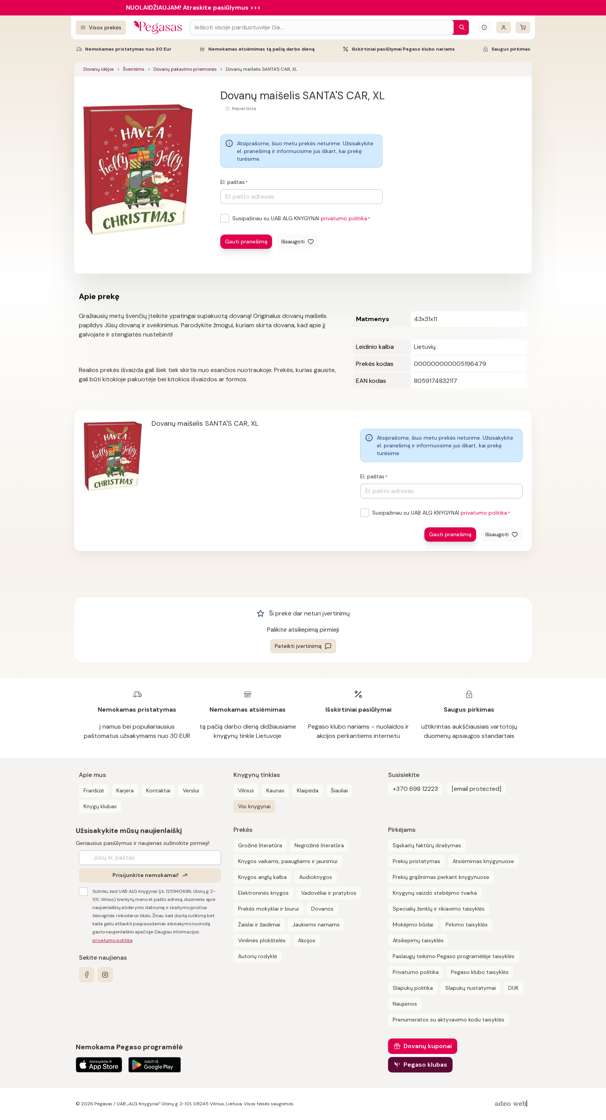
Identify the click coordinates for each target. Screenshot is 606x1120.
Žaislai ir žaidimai (259, 924)
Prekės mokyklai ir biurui (268, 908)
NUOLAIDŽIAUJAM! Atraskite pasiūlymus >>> (193, 7)
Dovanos (322, 908)
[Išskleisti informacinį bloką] (484, 27)
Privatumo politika (416, 972)
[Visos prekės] (101, 27)
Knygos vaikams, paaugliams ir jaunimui (287, 861)
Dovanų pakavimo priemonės (185, 69)
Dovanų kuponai (427, 1046)
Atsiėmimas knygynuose (483, 861)
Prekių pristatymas (416, 861)
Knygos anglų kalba (262, 877)
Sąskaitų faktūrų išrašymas (427, 845)
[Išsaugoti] (297, 242)
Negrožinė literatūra (319, 845)
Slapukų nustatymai (470, 987)
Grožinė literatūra (260, 845)
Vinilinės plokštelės (262, 940)
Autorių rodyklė (257, 956)
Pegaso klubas (425, 1065)
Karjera (125, 790)
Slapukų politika (413, 987)
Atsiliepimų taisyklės (418, 940)
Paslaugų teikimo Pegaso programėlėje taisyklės (453, 956)
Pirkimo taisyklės (467, 924)
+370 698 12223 (415, 789)
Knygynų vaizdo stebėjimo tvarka (435, 892)
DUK (513, 987)
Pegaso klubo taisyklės (480, 972)
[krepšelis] (523, 27)
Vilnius (246, 790)
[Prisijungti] (503, 27)
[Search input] (322, 27)
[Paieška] (460, 27)
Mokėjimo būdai (413, 924)
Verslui (191, 790)
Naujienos (405, 1003)
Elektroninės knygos (263, 892)
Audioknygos (315, 877)
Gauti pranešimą (246, 241)
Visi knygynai (254, 806)
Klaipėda (307, 790)
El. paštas (232, 181)
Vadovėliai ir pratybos (328, 892)
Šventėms (134, 69)
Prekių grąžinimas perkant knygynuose (441, 877)
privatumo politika (344, 218)
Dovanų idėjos (98, 69)
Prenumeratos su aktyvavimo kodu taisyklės (448, 1019)
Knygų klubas (100, 806)
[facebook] (86, 974)
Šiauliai (339, 790)
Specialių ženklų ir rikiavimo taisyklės (439, 908)
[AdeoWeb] (512, 1104)
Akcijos (306, 940)
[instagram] (105, 974)
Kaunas (275, 790)
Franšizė (93, 790)
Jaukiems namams (316, 924)
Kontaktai (158, 790)
